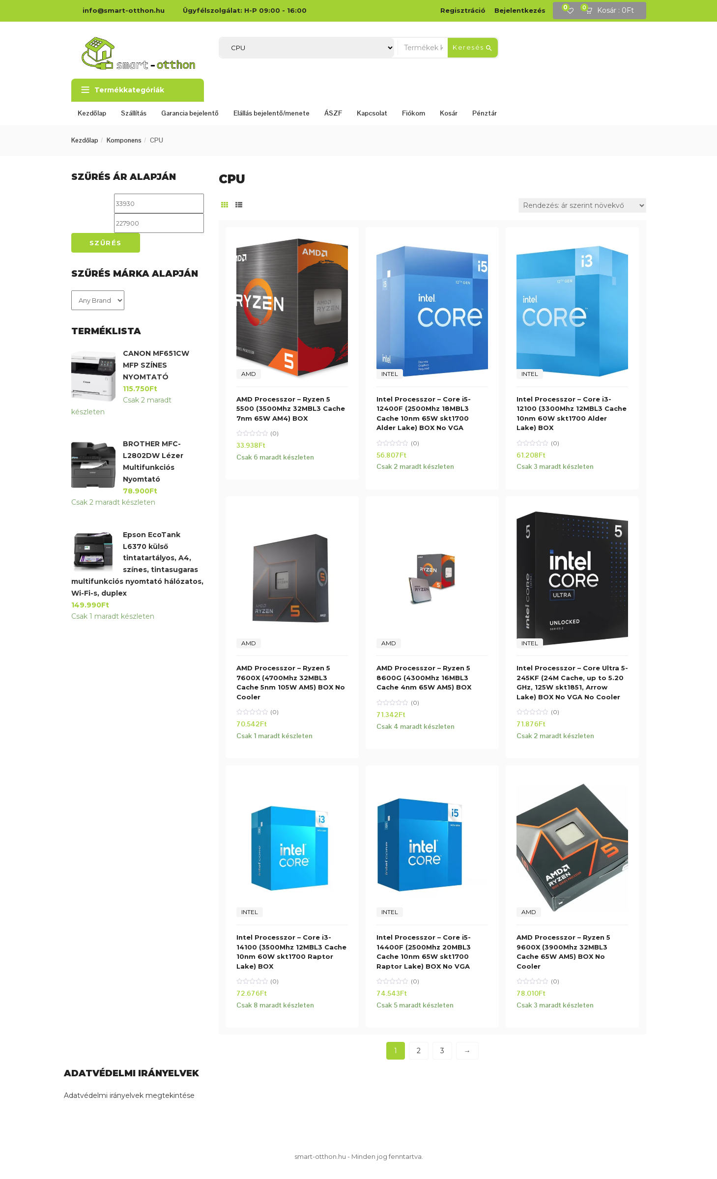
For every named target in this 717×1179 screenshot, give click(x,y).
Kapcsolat (372, 113)
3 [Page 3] (442, 1050)
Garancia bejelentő (190, 113)
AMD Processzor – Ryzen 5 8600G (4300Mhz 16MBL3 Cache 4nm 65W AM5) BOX (423, 677)
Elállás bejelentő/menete (271, 113)
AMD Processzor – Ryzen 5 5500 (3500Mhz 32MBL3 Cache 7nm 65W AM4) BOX (290, 408)
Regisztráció (463, 10)
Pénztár (484, 113)
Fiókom (413, 113)
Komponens (124, 140)
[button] (612, 10)
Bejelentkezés (519, 10)
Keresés (473, 47)
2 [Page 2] (419, 1050)
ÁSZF (333, 113)
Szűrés (105, 243)
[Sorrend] (582, 205)
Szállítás (133, 113)
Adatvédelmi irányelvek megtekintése (129, 1095)
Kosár (449, 113)
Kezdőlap (92, 113)
